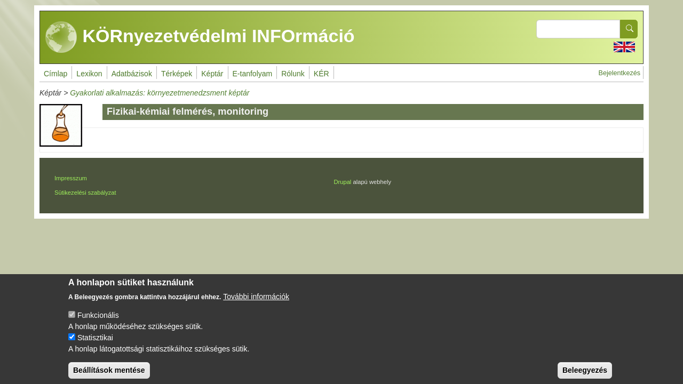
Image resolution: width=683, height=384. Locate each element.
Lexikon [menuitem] (89, 73)
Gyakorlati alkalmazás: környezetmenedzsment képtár (159, 93)
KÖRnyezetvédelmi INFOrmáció (200, 37)
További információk (256, 304)
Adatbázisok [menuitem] (132, 73)
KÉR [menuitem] (321, 73)
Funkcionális (98, 323)
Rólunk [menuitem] (293, 73)
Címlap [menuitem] (55, 73)
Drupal (342, 182)
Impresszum (70, 178)
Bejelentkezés (619, 73)
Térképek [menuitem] (176, 73)
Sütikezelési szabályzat (85, 192)
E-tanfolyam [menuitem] (253, 73)
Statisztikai (95, 345)
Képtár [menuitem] (212, 73)
